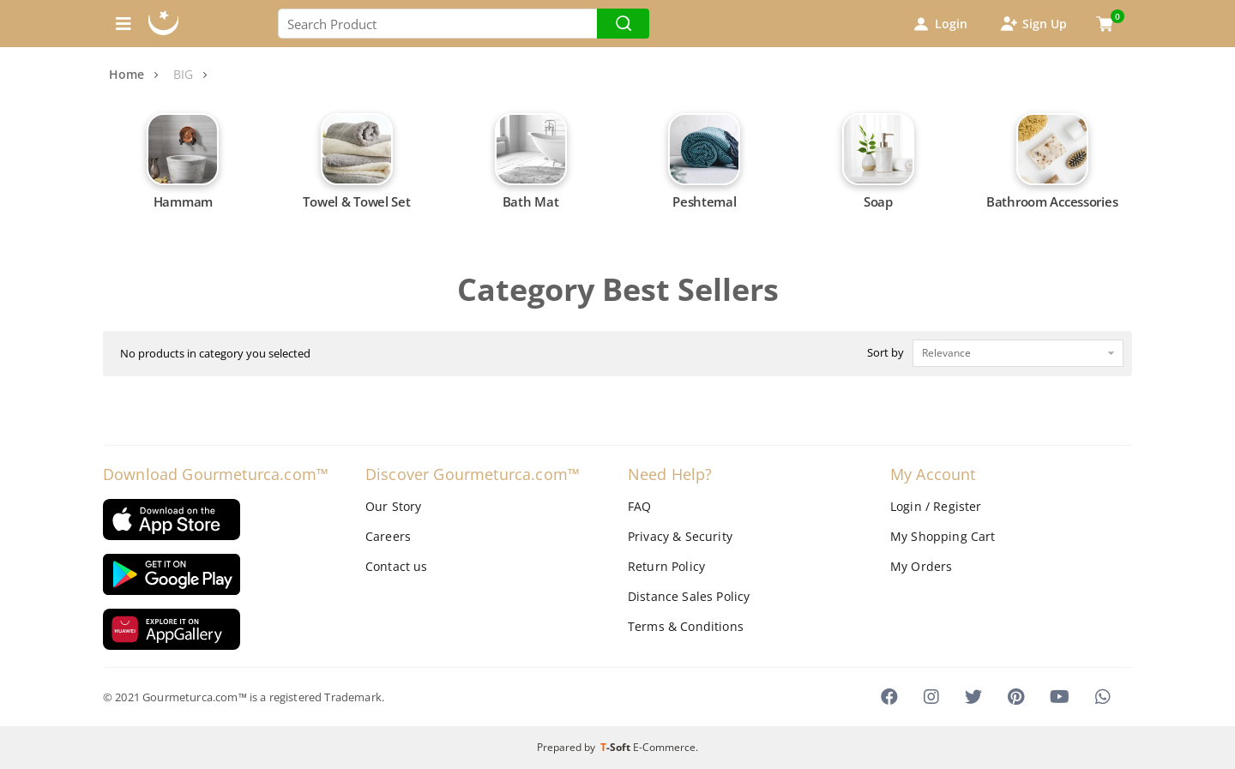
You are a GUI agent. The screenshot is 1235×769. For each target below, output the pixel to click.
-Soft (616, 747)
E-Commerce (664, 747)
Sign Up (1032, 24)
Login (939, 24)
